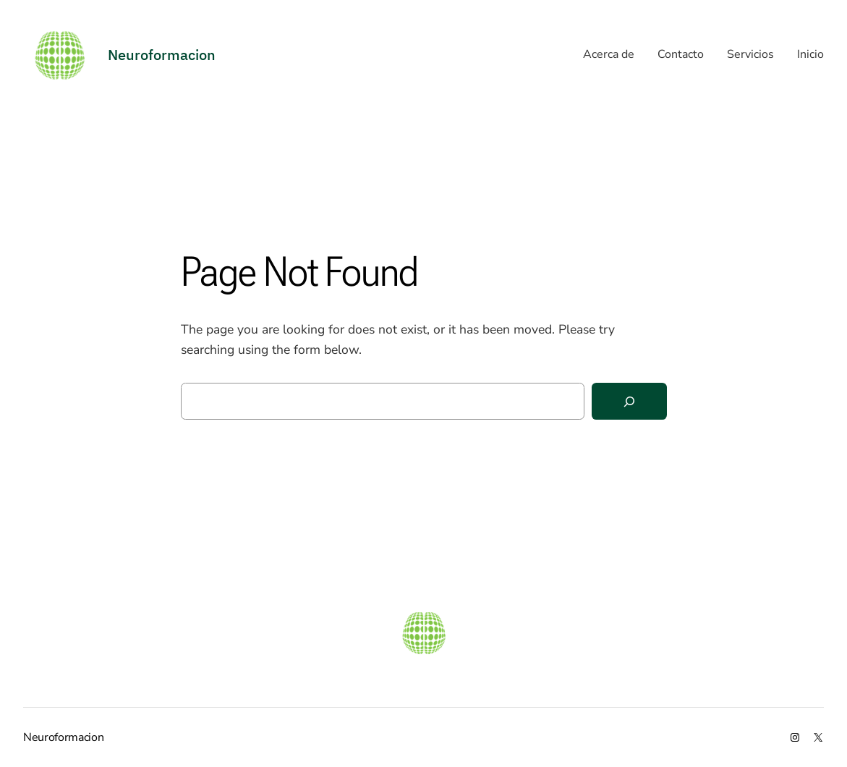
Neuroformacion (63, 737)
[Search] (629, 401)
